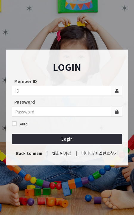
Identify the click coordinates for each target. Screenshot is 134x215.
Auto (20, 123)
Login (67, 139)
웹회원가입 (61, 153)
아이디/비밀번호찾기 (99, 153)
